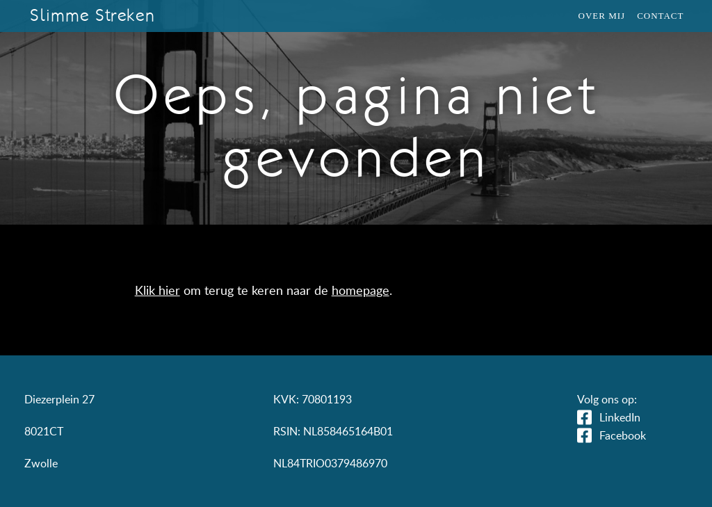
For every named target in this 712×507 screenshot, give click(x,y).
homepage (360, 290)
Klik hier (157, 290)
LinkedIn (619, 417)
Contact (660, 15)
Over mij (602, 15)
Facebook (622, 435)
